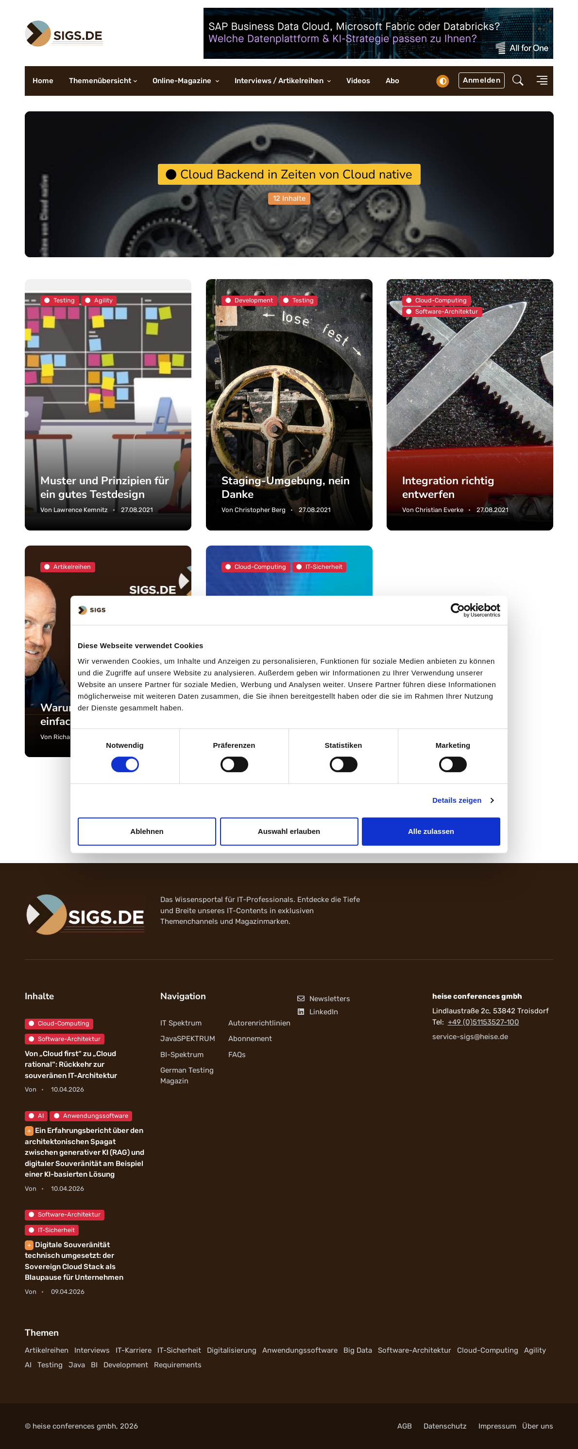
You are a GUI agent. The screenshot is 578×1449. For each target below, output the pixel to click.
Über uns (537, 1426)
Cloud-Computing (59, 1023)
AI (36, 1115)
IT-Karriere (134, 1350)
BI (94, 1365)
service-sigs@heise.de (470, 1036)
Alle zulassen (431, 831)
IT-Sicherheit (52, 1230)
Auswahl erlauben (289, 831)
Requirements (178, 1365)
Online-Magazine (183, 80)
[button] (518, 81)
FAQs (237, 1054)
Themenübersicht (100, 80)
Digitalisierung (231, 1350)
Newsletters (323, 998)
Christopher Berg (260, 509)
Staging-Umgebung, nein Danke (285, 487)
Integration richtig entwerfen (448, 487)
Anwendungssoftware (91, 1115)
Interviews (92, 1350)
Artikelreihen (46, 1350)
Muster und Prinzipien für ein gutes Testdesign (104, 487)
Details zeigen (456, 800)
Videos (358, 80)
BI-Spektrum (182, 1054)
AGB (404, 1426)
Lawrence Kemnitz (80, 509)
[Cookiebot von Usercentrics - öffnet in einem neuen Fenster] (457, 610)
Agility (535, 1350)
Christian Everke (439, 509)
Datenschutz (445, 1426)
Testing (50, 1365)
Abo (392, 80)
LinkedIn (317, 1011)
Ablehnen (146, 831)
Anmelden (481, 80)
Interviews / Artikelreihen (280, 80)
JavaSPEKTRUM (187, 1038)
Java (76, 1365)
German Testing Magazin (187, 1076)
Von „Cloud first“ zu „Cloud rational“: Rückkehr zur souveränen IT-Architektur (71, 1064)
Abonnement (250, 1038)
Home (43, 80)
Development (125, 1365)
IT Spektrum (181, 1023)
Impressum (497, 1426)
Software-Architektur (65, 1039)
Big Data (357, 1350)
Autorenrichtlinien (259, 1023)
